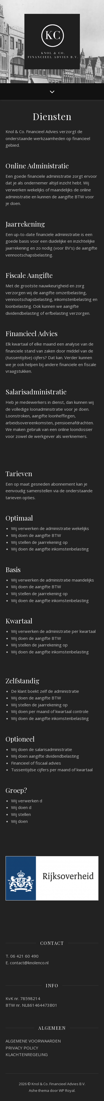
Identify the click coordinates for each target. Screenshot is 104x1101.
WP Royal (67, 1090)
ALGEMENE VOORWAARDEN (33, 1041)
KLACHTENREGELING (27, 1054)
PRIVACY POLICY (22, 1048)
